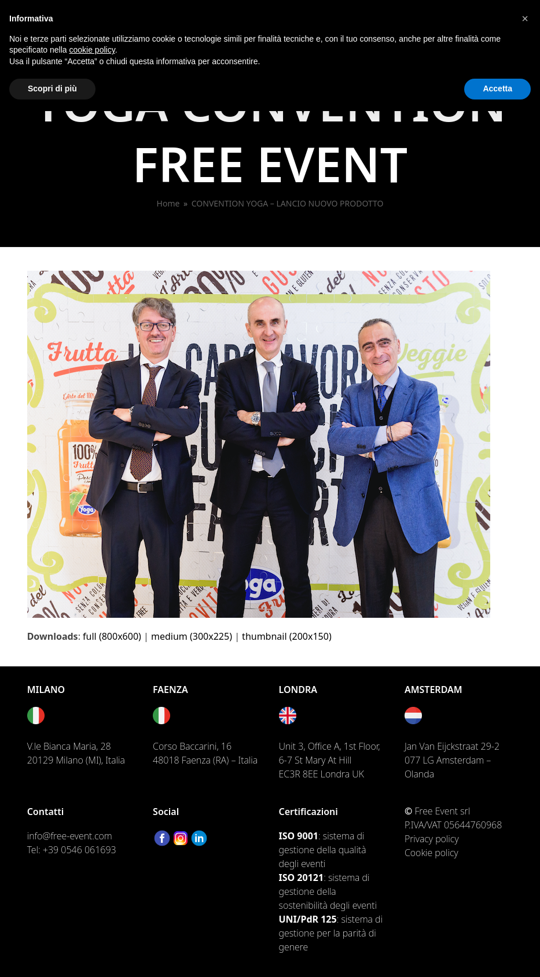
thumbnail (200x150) (287, 636)
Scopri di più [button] (52, 88)
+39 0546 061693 (79, 849)
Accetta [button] (497, 88)
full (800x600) (112, 636)
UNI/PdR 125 (308, 919)
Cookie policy (431, 852)
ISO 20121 (301, 877)
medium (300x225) (191, 636)
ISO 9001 (298, 835)
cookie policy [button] (92, 49)
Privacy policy (432, 838)
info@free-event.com (69, 835)
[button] (525, 18)
